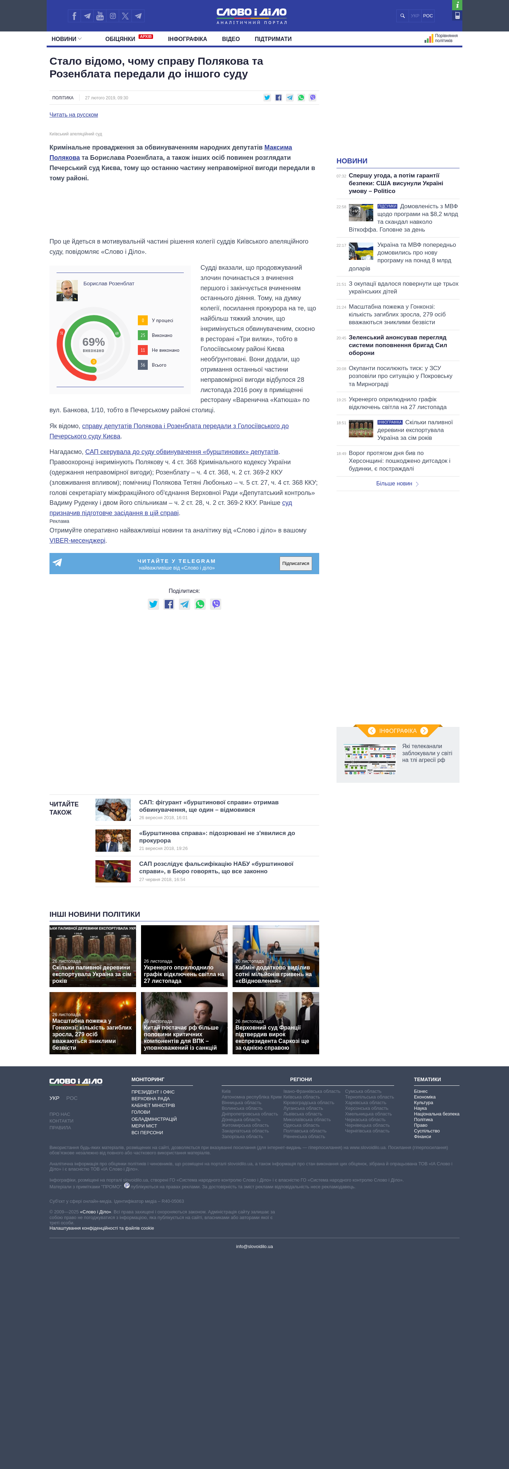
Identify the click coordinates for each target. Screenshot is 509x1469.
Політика (63, 97)
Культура (423, 1315)
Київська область (301, 1310)
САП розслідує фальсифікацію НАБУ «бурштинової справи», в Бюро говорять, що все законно (217, 1085)
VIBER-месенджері (77, 753)
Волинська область (242, 1321)
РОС (428, 15)
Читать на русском (73, 115)
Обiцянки (129, 38)
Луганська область (303, 1321)
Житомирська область (245, 1338)
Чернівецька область (367, 1338)
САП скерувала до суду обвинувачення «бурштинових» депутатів (181, 665)
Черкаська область (365, 1332)
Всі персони (147, 1345)
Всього (159, 578)
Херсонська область (366, 1321)
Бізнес (420, 1304)
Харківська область (365, 1315)
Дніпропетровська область (250, 1327)
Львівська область (302, 1327)
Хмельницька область (368, 1327)
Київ (226, 1304)
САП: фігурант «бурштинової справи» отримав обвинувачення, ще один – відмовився (217, 1023)
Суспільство (427, 1344)
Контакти (61, 1334)
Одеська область (301, 1338)
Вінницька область (241, 1315)
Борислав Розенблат (108, 497)
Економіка (424, 1310)
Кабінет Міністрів (153, 1319)
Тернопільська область (369, 1310)
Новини (67, 39)
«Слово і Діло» (95, 1425)
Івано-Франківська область (311, 1304)
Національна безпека (437, 1327)
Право (420, 1338)
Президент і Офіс (153, 1305)
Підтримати (273, 39)
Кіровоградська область (308, 1315)
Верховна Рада (150, 1311)
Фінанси (422, 1349)
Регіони (301, 1293)
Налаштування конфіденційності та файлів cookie (101, 1441)
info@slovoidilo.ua (254, 1459)
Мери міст (144, 1339)
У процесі (162, 533)
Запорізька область (242, 1349)
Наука (420, 1321)
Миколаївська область (307, 1332)
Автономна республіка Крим (252, 1310)
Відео (231, 39)
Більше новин (397, 483)
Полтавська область (305, 1344)
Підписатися (295, 777)
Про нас (59, 1327)
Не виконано (166, 563)
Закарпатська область (245, 1344)
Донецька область (241, 1332)
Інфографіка (187, 39)
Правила (60, 1341)
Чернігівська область (367, 1344)
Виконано (162, 548)
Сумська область (363, 1304)
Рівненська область (304, 1349)
